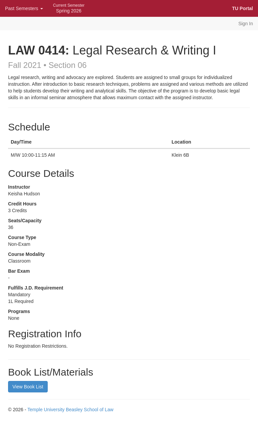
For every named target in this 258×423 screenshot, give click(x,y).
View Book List (27, 386)
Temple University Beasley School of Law (71, 409)
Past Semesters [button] (24, 8)
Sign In (245, 23)
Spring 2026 (69, 8)
